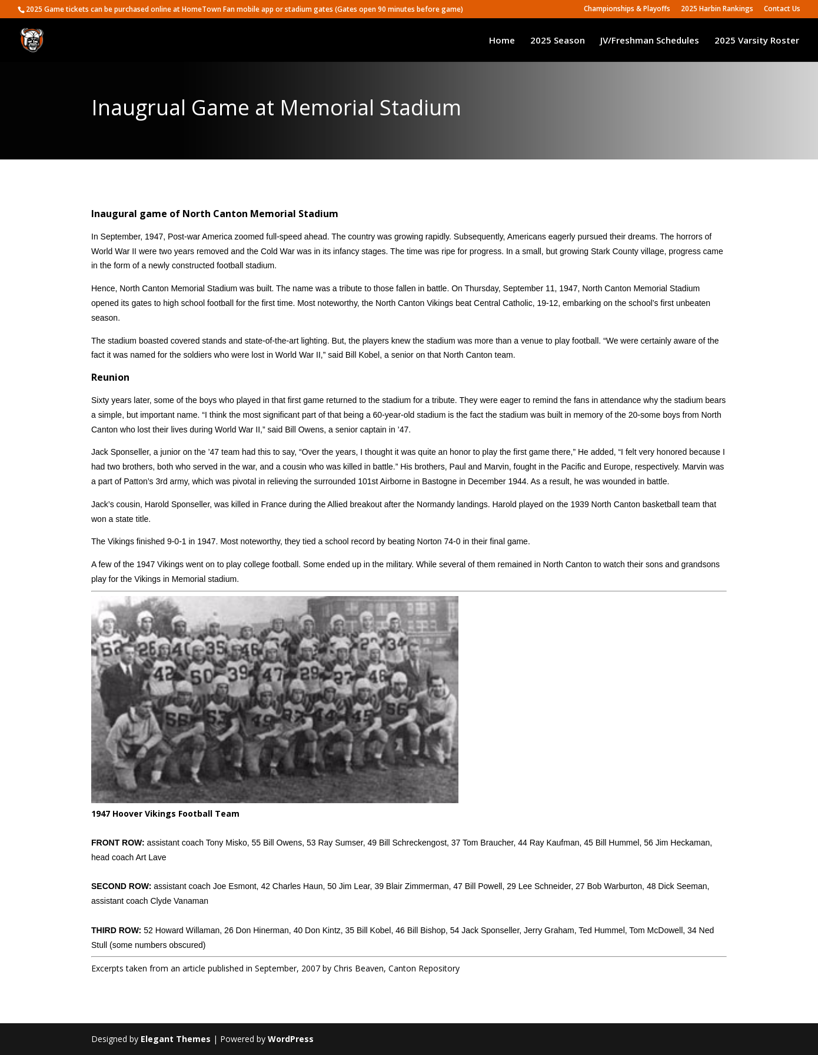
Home (502, 41)
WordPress (291, 1038)
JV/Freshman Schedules (649, 41)
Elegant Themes (176, 1038)
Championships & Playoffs (627, 9)
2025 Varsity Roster (756, 41)
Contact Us (782, 9)
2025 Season (557, 41)
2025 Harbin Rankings (717, 9)
